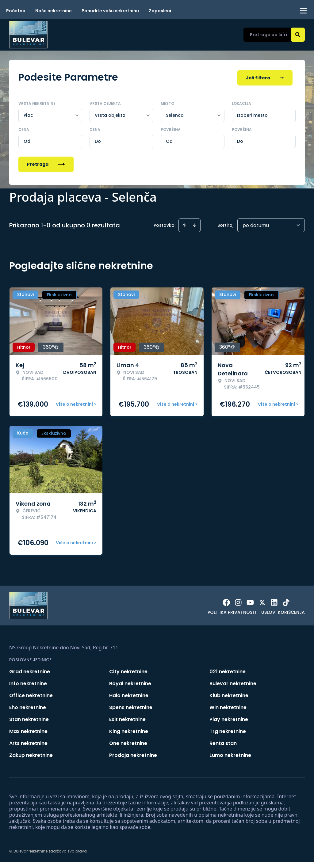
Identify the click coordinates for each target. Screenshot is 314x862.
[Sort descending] (194, 224)
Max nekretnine (28, 730)
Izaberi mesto (252, 114)
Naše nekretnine (53, 11)
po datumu (256, 224)
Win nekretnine (228, 706)
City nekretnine (128, 670)
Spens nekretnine (130, 706)
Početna (15, 11)
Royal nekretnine (130, 682)
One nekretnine (128, 742)
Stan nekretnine (29, 718)
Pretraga (46, 163)
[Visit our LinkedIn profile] (274, 601)
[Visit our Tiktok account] (286, 601)
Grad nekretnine (29, 670)
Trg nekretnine (227, 730)
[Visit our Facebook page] (226, 601)
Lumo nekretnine (230, 754)
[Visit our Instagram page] (238, 601)
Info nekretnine (28, 682)
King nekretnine (128, 730)
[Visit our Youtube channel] (250, 601)
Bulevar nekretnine (232, 682)
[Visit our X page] (262, 601)
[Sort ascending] (184, 224)
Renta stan (223, 742)
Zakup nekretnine (31, 754)
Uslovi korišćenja (283, 611)
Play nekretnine (228, 718)
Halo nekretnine (128, 694)
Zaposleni (160, 11)
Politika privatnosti (232, 611)
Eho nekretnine (27, 706)
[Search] (298, 35)
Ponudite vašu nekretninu (110, 11)
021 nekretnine (227, 670)
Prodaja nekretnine (133, 754)
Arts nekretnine (28, 742)
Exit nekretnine (127, 718)
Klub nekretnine (228, 694)
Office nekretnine (31, 694)
